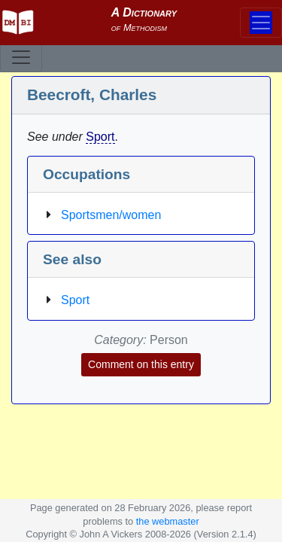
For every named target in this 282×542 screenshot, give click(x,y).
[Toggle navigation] (21, 57)
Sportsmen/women (111, 215)
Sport (100, 136)
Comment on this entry (141, 364)
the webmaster (167, 521)
